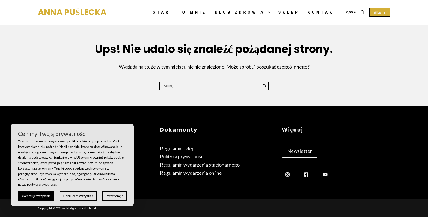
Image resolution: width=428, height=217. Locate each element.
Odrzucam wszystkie (78, 196)
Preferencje (114, 196)
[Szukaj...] (209, 86)
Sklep (288, 12)
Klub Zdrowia (243, 12)
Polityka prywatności (182, 156)
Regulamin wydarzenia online (191, 173)
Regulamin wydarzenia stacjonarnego (200, 165)
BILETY (379, 12)
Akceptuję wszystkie (36, 196)
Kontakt (323, 12)
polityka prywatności (41, 184)
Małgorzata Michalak (81, 208)
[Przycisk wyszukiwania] (264, 86)
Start (163, 12)
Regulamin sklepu (178, 148)
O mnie (194, 12)
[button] (299, 151)
